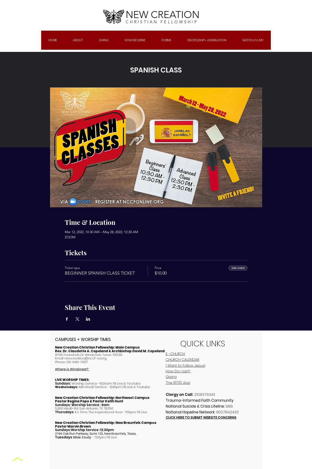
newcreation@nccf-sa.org (85, 358)
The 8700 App (178, 382)
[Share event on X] (77, 319)
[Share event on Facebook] (67, 319)
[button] (104, 40)
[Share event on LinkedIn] (88, 319)
